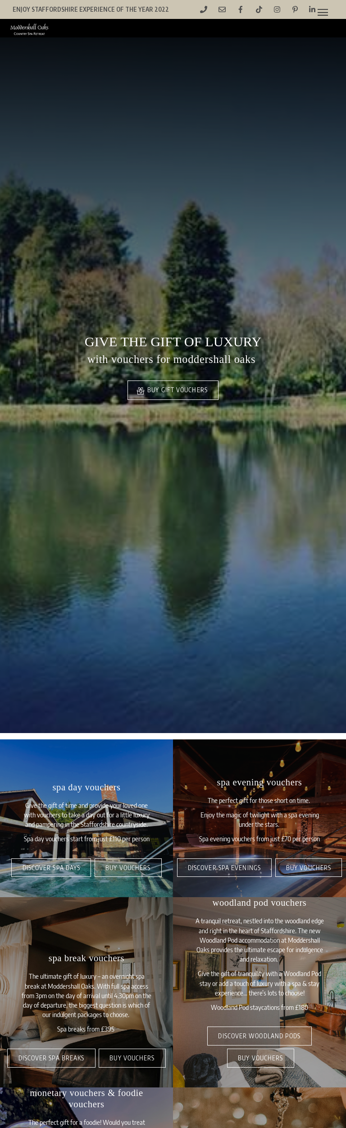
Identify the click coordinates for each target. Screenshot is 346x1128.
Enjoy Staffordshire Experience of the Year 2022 (91, 9)
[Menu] (323, 12)
